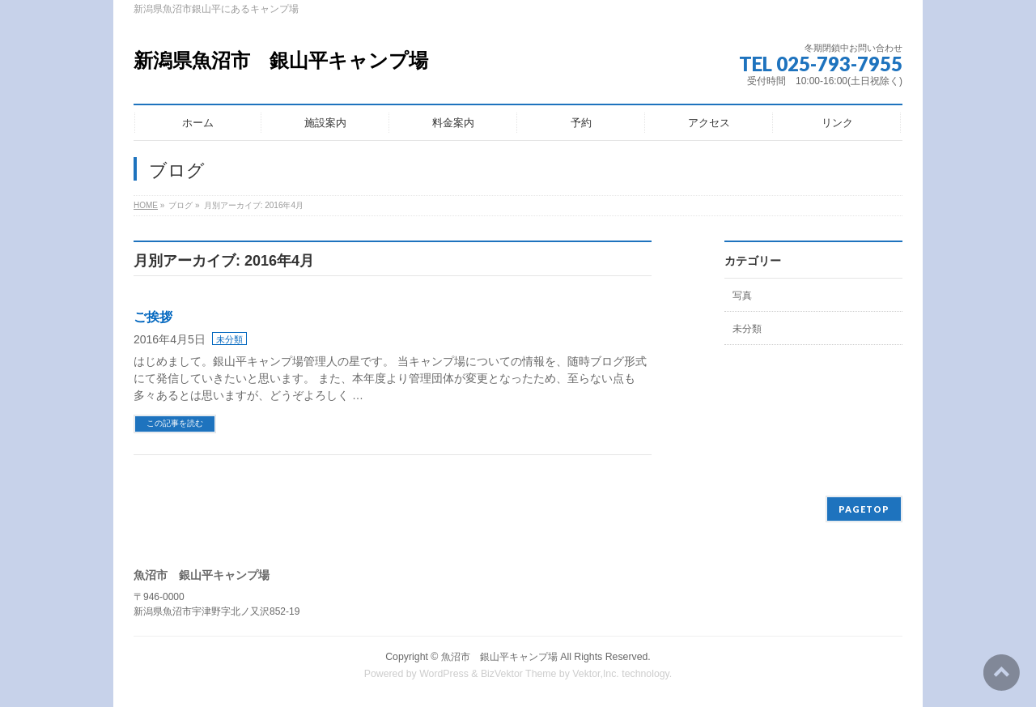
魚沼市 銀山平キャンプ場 (499, 656)
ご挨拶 (153, 317)
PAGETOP (864, 509)
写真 (742, 295)
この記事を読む (174, 423)
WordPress (444, 673)
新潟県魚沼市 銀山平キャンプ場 (281, 60)
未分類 (229, 339)
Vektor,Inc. (595, 673)
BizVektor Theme (519, 673)
